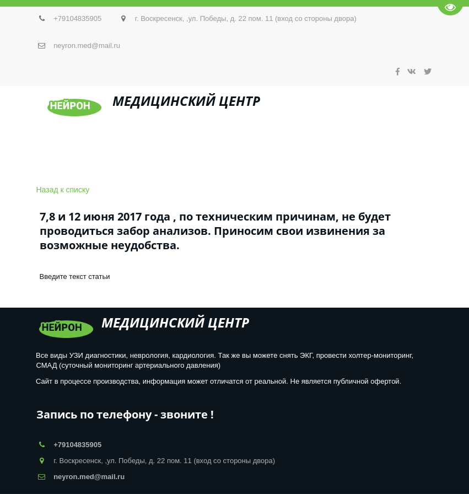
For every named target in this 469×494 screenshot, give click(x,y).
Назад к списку (63, 189)
